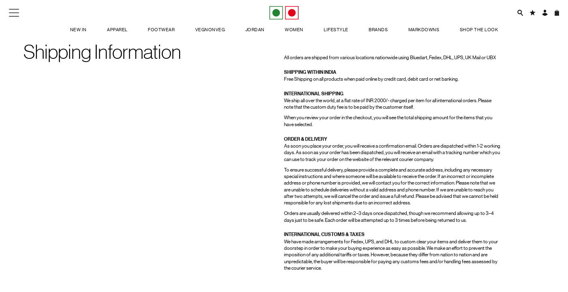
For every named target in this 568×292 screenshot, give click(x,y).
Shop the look (479, 29)
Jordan (255, 29)
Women (294, 29)
